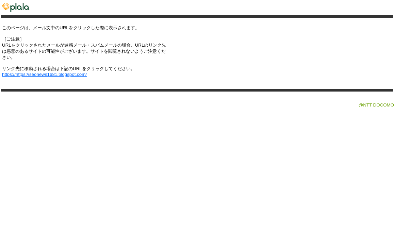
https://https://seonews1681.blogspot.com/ (44, 74)
